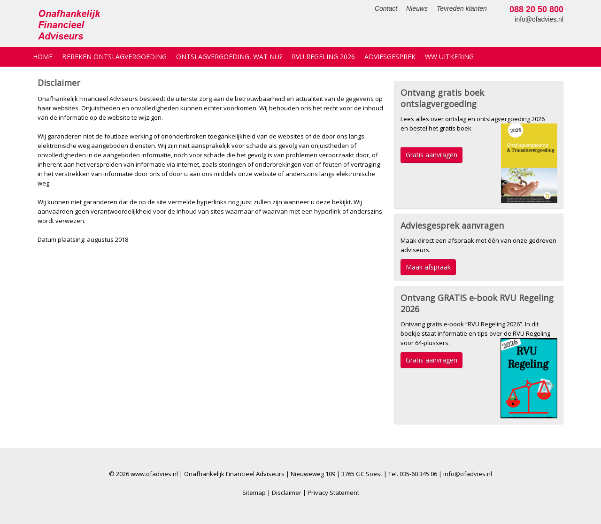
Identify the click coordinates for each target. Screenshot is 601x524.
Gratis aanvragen (431, 154)
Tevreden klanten (462, 8)
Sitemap (254, 492)
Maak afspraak (428, 266)
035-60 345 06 (418, 474)
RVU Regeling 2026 (323, 56)
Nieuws (417, 8)
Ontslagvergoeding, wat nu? (229, 56)
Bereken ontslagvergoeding (114, 56)
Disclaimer (286, 492)
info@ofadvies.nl (539, 19)
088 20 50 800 (536, 9)
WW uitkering (449, 56)
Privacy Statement (333, 492)
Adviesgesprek (390, 56)
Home (43, 56)
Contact (386, 8)
